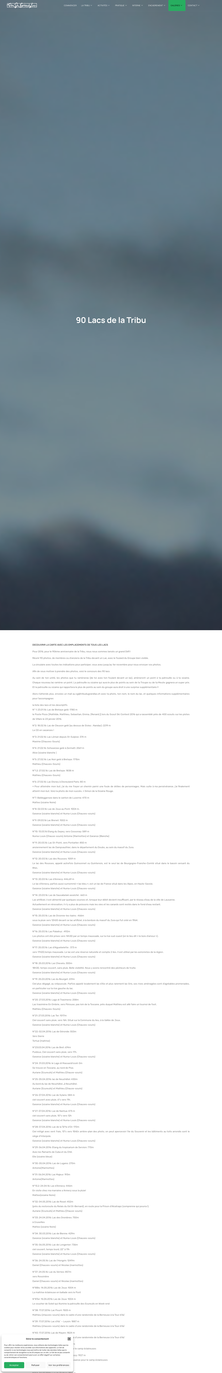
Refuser (35, 1365)
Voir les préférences (58, 1365)
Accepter (14, 1365)
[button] (69, 1338)
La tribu (86, 5)
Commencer (70, 5)
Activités (104, 5)
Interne (137, 5)
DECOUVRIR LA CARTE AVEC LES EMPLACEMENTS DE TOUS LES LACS (70, 644)
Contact (194, 5)
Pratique (121, 5)
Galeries (176, 5)
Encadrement (156, 5)
